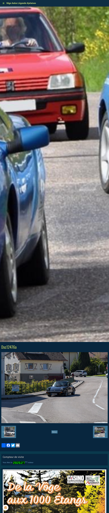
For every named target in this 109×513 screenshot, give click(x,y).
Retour (54, 432)
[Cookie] (5, 508)
